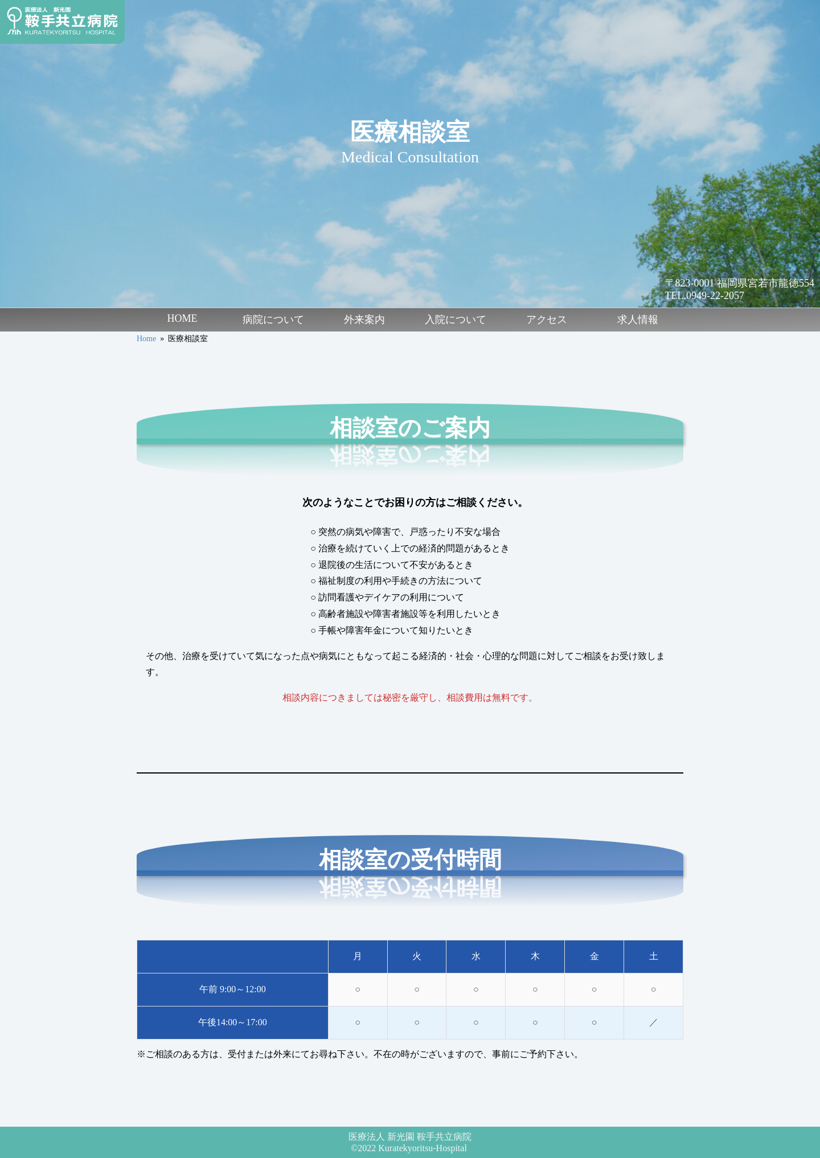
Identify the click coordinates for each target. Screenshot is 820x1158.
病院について (273, 319)
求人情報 (637, 319)
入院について (455, 319)
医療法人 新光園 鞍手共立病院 (410, 1136)
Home (146, 338)
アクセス (546, 319)
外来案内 (364, 319)
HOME (182, 318)
